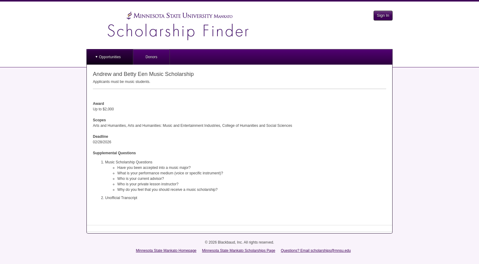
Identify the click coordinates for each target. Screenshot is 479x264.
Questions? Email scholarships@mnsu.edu (316, 250)
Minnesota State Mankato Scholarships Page (238, 250)
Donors (151, 57)
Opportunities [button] (110, 57)
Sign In (383, 15)
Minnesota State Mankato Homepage (166, 250)
